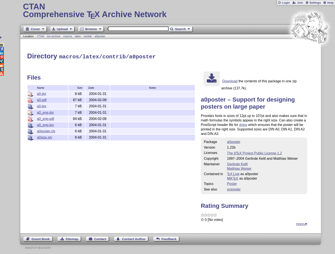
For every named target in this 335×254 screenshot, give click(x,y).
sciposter (234, 188)
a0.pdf (41, 99)
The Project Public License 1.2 (254, 152)
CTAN (40, 36)
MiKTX (232, 178)
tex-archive (53, 36)
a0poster (100, 36)
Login (286, 2)
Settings (315, 2)
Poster (232, 183)
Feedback (169, 238)
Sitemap (72, 238)
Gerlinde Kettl (237, 163)
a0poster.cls (46, 130)
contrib (88, 36)
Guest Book (41, 238)
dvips (243, 124)
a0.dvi (41, 93)
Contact (100, 238)
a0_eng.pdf (45, 118)
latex (78, 36)
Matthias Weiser (239, 168)
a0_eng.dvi (45, 112)
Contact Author (133, 238)
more (300, 223)
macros (67, 36)
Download (230, 80)
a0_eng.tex (45, 124)
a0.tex (41, 105)
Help (330, 2)
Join (300, 2)
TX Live (233, 173)
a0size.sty (44, 137)
